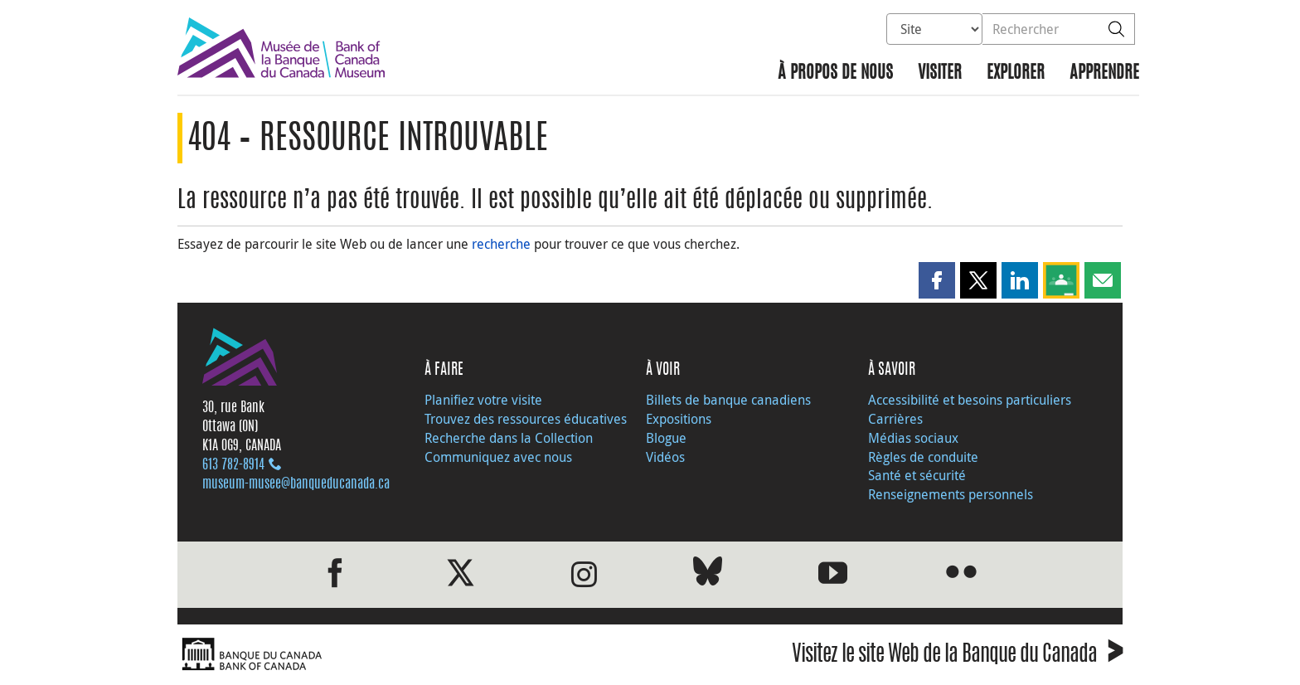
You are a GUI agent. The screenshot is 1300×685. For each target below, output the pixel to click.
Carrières (895, 419)
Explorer (1016, 73)
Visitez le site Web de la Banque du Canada (957, 656)
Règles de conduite (923, 457)
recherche (501, 244)
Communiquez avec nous (498, 457)
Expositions (678, 419)
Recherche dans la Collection (508, 438)
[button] (937, 280)
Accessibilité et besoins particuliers (969, 400)
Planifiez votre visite (483, 400)
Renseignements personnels (950, 494)
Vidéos (665, 457)
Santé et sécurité (917, 475)
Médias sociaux (913, 438)
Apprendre (1104, 73)
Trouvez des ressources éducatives (525, 419)
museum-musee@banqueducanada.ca (296, 484)
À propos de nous (835, 73)
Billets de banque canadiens (728, 400)
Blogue (666, 438)
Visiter (940, 73)
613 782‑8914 (233, 465)
